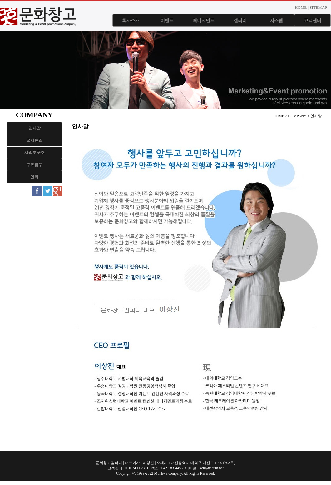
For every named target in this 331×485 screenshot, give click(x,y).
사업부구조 (34, 152)
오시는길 (34, 140)
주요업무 (34, 164)
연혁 (34, 176)
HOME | (302, 7)
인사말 (34, 128)
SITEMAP (318, 7)
